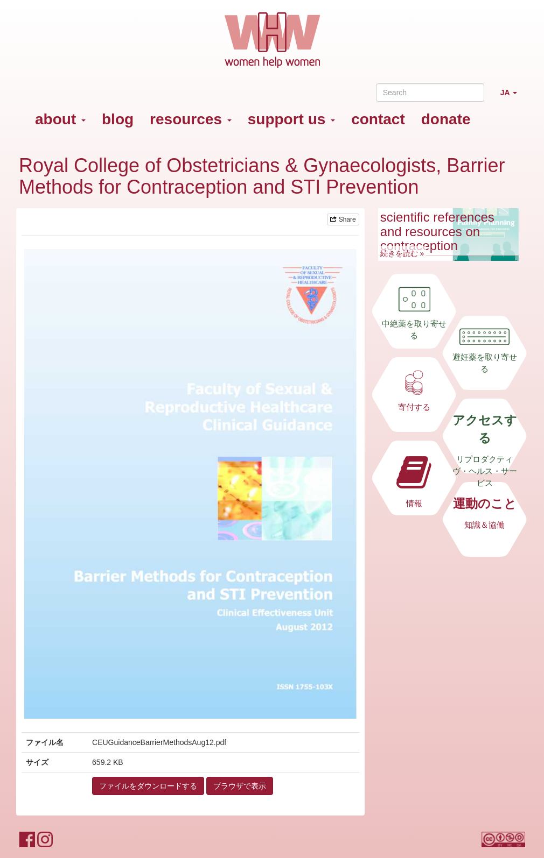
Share (342, 219)
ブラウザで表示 (239, 786)
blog (118, 119)
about (60, 119)
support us (291, 119)
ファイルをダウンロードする (148, 786)
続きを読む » (402, 253)
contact (378, 119)
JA (512, 97)
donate (446, 119)
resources (191, 119)
